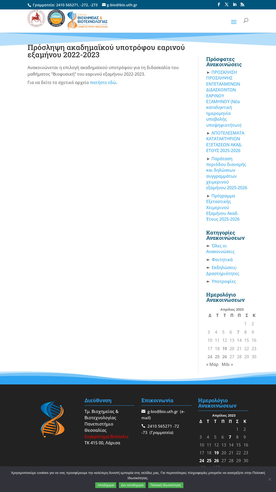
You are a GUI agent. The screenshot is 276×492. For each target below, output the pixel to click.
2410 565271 (67, 4)
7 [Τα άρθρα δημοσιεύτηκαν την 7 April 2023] (238, 332)
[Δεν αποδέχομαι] (269, 479)
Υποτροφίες (224, 281)
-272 (84, 4)
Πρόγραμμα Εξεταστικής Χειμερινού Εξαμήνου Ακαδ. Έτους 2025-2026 (223, 207)
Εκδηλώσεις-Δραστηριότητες (222, 270)
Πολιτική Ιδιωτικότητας (165, 485)
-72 (176, 426)
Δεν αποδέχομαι (132, 485)
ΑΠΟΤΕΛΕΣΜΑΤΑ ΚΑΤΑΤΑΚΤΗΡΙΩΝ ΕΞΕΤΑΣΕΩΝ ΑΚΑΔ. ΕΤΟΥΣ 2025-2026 (225, 141)
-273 (94, 4)
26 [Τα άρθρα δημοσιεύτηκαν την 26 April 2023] (224, 357)
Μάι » (227, 364)
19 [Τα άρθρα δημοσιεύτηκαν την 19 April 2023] (224, 348)
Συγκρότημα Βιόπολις (106, 436)
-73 (144, 432)
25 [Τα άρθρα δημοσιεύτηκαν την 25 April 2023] (217, 357)
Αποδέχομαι (105, 485)
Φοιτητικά (222, 259)
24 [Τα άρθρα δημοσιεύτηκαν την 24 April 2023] (210, 357)
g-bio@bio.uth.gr (162, 411)
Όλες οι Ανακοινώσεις (220, 248)
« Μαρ (212, 364)
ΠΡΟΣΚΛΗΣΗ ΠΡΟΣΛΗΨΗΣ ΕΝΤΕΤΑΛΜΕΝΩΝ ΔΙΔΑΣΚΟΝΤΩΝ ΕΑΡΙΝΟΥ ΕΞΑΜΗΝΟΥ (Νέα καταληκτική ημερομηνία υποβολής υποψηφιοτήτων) (223, 98)
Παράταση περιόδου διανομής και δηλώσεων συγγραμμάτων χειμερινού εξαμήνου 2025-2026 (226, 173)
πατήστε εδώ (103, 82)
